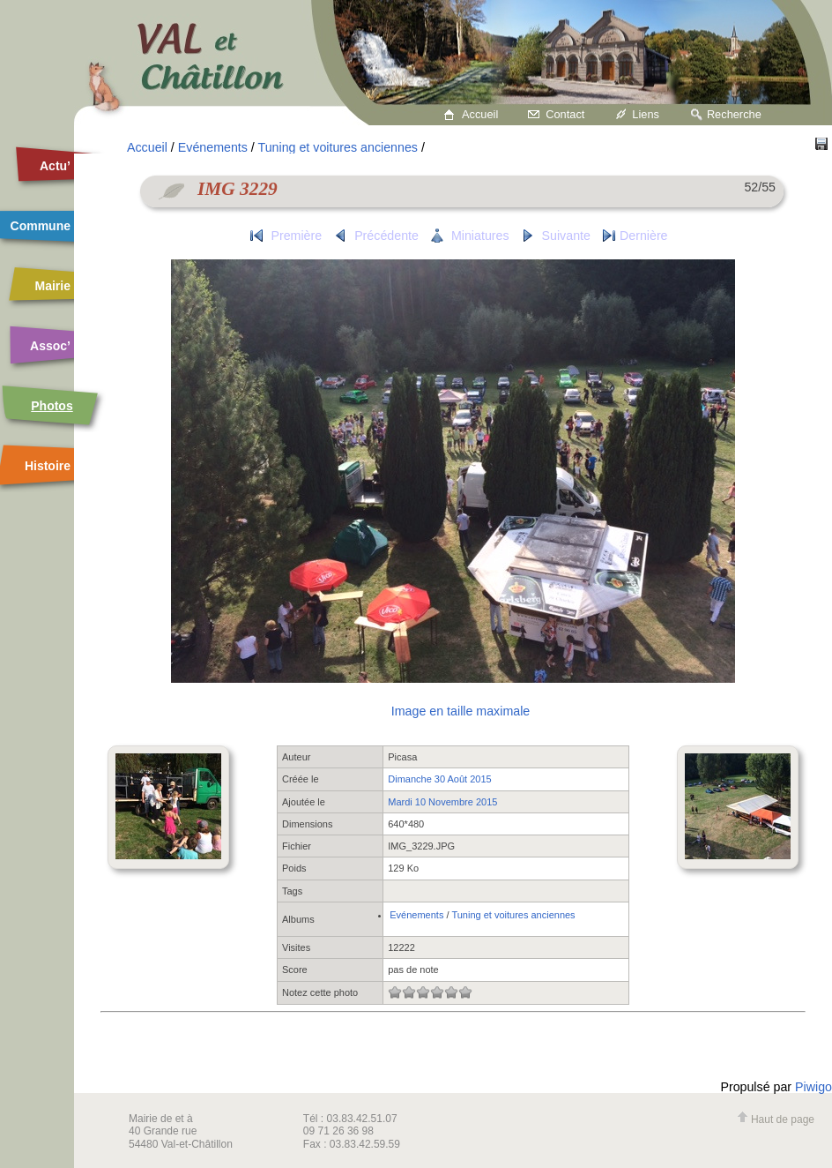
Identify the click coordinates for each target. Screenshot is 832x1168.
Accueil (480, 114)
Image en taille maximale (460, 711)
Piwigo (813, 1087)
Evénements (213, 147)
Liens (645, 114)
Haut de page (775, 1119)
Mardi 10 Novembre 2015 (442, 802)
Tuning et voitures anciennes (338, 147)
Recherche (734, 114)
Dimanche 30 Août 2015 (439, 779)
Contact (565, 114)
